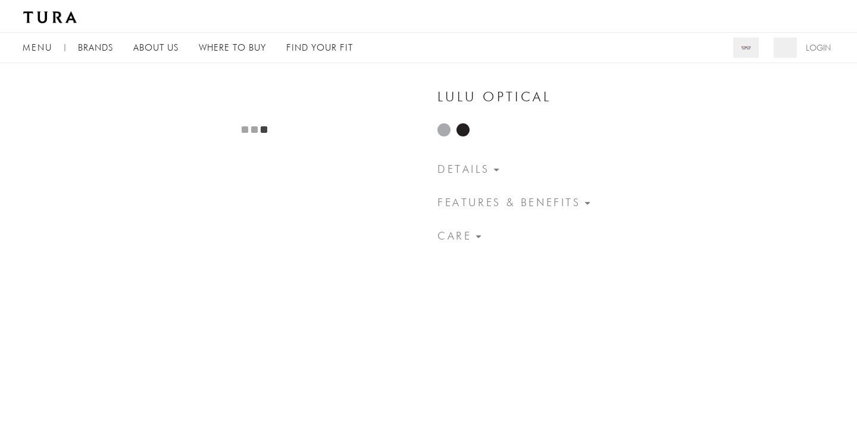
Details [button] (463, 169)
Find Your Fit (319, 47)
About (156, 47)
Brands (95, 47)
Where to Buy (232, 47)
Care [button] (454, 236)
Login (818, 47)
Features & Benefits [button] (509, 202)
